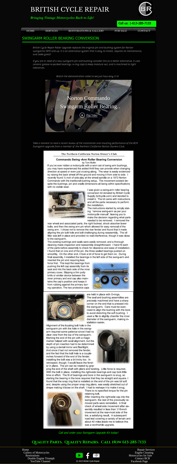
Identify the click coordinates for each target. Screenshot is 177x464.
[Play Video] (88, 115)
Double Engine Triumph (38, 458)
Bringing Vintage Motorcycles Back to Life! (62, 18)
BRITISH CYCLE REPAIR (69, 9)
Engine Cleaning (145, 452)
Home (25, 449)
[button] (51, 31)
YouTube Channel (40, 461)
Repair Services (146, 449)
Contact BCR (143, 458)
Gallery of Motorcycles (35, 452)
